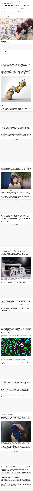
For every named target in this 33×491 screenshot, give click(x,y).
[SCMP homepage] (16, 1)
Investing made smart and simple (5, 3)
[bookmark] (8, 16)
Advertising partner (4, 41)
